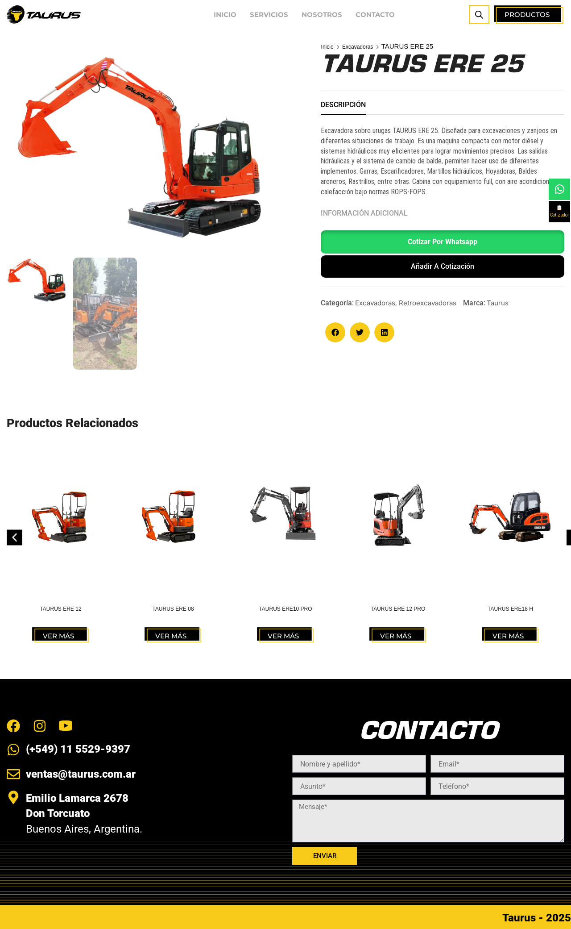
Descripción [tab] (343, 104)
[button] (442, 243)
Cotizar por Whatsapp (442, 241)
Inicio (329, 46)
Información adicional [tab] (364, 213)
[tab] (343, 107)
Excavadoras (364, 46)
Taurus (498, 303)
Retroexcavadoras (427, 303)
